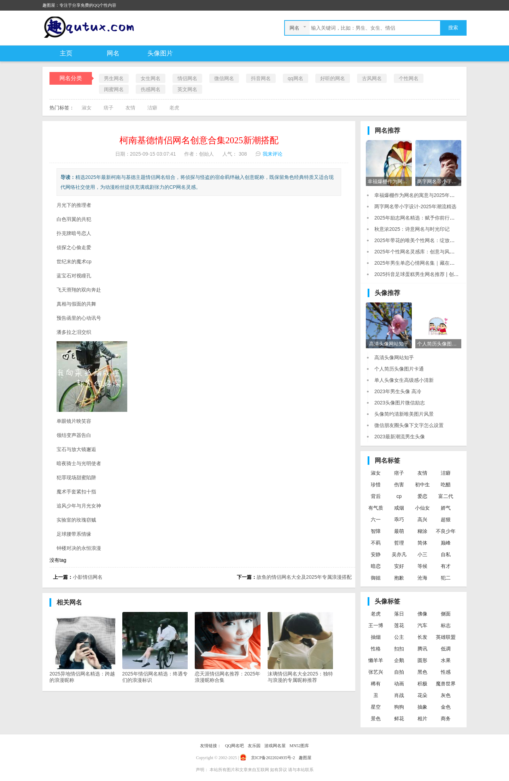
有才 (446, 566)
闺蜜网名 (114, 89)
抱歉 (399, 578)
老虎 (174, 107)
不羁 (376, 543)
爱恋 (422, 496)
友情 (130, 107)
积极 (422, 683)
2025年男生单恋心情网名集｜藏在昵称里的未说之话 (431, 263)
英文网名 (187, 89)
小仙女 (422, 508)
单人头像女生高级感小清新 (404, 380)
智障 (376, 531)
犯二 (446, 578)
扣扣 (399, 648)
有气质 (375, 508)
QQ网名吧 (234, 745)
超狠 (446, 519)
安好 (399, 566)
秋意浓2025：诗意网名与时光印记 (412, 229)
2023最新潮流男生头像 (399, 436)
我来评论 (272, 154)
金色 (446, 707)
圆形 (422, 660)
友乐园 (254, 745)
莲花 (399, 625)
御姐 (376, 578)
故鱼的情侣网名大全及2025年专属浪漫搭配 (304, 577)
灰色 (446, 695)
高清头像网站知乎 (394, 357)
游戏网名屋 (275, 745)
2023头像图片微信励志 (399, 402)
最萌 (399, 531)
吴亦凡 (399, 554)
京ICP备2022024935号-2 (273, 757)
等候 (422, 566)
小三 (422, 554)
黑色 (422, 672)
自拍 (399, 672)
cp (399, 496)
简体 (422, 543)
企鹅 (399, 660)
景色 (376, 718)
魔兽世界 (446, 683)
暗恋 (376, 566)
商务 (446, 718)
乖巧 (399, 519)
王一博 (375, 625)
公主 (399, 637)
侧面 (446, 614)
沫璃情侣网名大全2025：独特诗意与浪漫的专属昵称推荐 (306, 647)
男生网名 (114, 78)
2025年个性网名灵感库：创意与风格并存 (419, 251)
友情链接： (210, 745)
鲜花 (399, 718)
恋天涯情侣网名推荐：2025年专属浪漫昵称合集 (233, 647)
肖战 (399, 695)
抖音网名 (261, 78)
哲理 (399, 543)
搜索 (453, 27)
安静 (376, 554)
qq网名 (295, 78)
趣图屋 (305, 757)
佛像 (422, 614)
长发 (422, 637)
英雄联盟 (446, 637)
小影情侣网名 (88, 577)
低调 (446, 648)
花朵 (422, 695)
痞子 (108, 107)
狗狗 (399, 707)
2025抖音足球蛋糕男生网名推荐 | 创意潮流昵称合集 (431, 274)
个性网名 (409, 78)
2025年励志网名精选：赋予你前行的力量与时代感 (429, 218)
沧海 (422, 578)
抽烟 (376, 637)
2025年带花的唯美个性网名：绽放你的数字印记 (426, 240)
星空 (376, 707)
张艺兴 (375, 672)
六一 (376, 519)
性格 (376, 648)
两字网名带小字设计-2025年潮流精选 (415, 206)
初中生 (422, 484)
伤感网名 (150, 89)
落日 (399, 614)
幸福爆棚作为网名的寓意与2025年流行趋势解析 (426, 195)
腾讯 (422, 648)
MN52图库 (299, 745)
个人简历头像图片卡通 (399, 369)
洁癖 (152, 107)
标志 (446, 625)
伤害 (399, 484)
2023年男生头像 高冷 (397, 391)
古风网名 (372, 78)
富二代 (445, 496)
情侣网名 (187, 78)
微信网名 (224, 78)
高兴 (422, 519)
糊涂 (422, 531)
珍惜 (376, 484)
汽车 (422, 625)
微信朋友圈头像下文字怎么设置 (409, 425)
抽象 (422, 707)
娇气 (446, 508)
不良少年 (446, 531)
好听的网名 (332, 78)
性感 (446, 672)
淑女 (87, 107)
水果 (446, 660)
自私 (446, 554)
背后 (376, 496)
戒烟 (399, 508)
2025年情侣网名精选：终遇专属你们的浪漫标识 (160, 647)
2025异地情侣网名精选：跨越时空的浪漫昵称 (87, 647)
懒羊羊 (375, 660)
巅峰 (446, 543)
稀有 (376, 683)
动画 (399, 683)
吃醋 (446, 484)
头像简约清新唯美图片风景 (404, 414)
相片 (422, 718)
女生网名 (150, 78)
